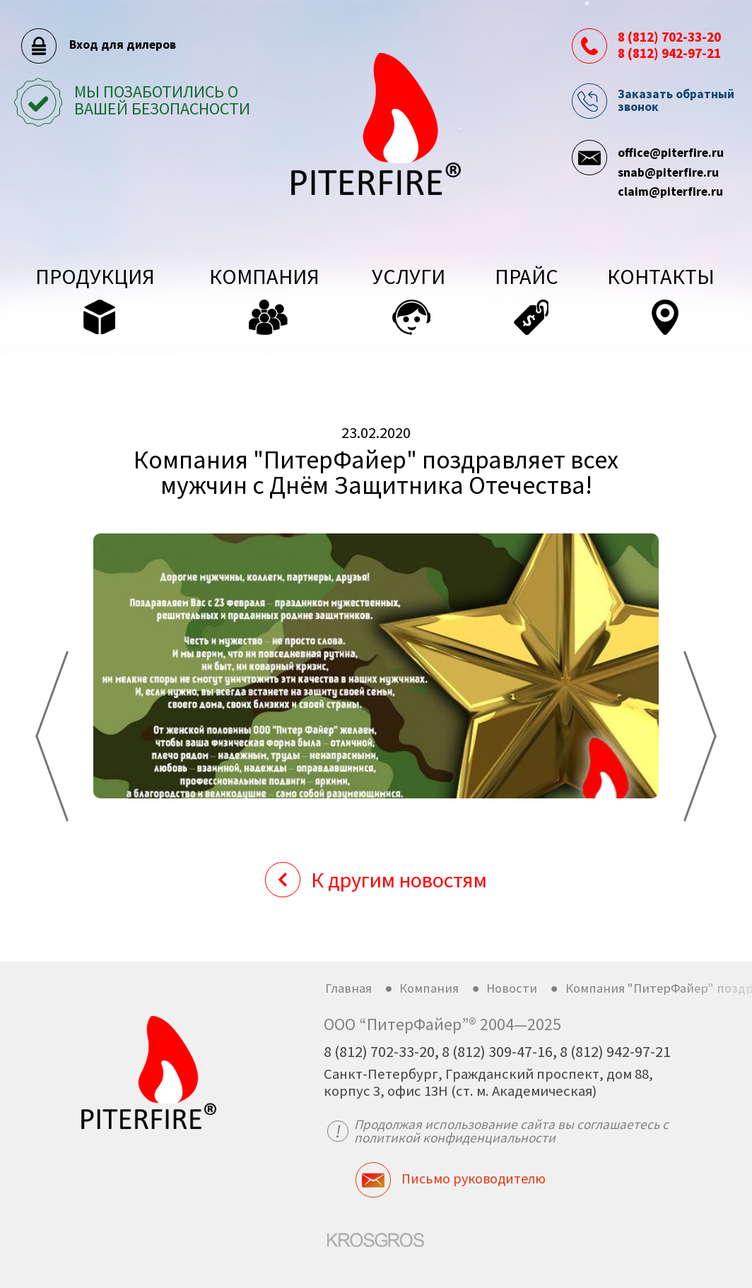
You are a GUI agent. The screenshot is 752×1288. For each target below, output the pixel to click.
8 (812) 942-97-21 (669, 53)
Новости (511, 988)
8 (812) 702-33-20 (669, 36)
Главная (348, 988)
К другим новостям (399, 879)
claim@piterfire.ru (670, 191)
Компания (429, 988)
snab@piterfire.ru (668, 172)
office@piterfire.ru (671, 152)
